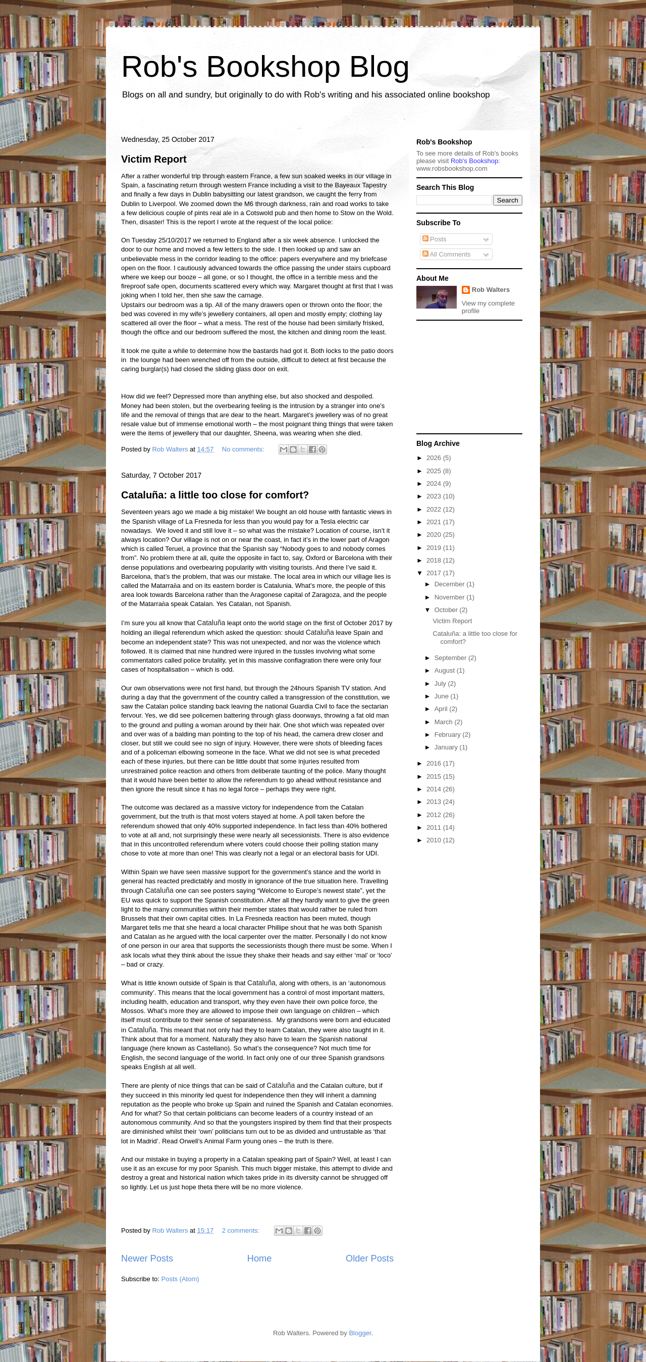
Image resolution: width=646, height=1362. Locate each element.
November (451, 597)
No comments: (244, 449)
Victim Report (154, 159)
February (449, 734)
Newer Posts (147, 1258)
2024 (434, 483)
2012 (434, 815)
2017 (434, 573)
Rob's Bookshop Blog (265, 66)
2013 (434, 801)
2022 (434, 509)
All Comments (446, 254)
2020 (434, 534)
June (443, 696)
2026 (434, 458)
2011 (434, 827)
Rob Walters (491, 289)
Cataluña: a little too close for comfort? (215, 494)
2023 (434, 496)
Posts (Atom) (180, 1279)
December (451, 584)
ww (452, 168)
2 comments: (241, 1230)
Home (259, 1258)
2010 (434, 840)
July (441, 683)
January (447, 747)
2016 (434, 763)
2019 (434, 547)
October (447, 610)
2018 (434, 560)
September (451, 658)
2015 (434, 776)
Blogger (360, 1333)
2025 (434, 471)
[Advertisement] (466, 376)
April (442, 709)
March (445, 722)
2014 (434, 789)
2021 (434, 522)
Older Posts (370, 1258)
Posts (434, 239)
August (446, 670)
